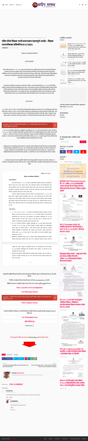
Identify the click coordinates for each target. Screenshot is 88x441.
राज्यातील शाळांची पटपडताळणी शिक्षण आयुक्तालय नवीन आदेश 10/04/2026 (72, 105)
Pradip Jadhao (13, 438)
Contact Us (19, 4)
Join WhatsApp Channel (29, 292)
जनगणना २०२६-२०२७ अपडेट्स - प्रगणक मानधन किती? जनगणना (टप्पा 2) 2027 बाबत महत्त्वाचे (77, 80)
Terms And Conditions (75, 438)
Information (9, 354)
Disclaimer (84, 438)
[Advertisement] (44, 22)
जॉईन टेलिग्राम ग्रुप (29, 321)
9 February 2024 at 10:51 (15, 402)
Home (6, 4)
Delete (11, 397)
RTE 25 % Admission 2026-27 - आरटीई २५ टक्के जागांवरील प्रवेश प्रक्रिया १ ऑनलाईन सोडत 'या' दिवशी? (77, 64)
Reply (7, 397)
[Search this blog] (70, 142)
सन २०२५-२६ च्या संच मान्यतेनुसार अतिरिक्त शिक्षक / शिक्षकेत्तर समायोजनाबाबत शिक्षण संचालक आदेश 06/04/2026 (77, 72)
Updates (7, 37)
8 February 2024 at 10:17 (11, 392)
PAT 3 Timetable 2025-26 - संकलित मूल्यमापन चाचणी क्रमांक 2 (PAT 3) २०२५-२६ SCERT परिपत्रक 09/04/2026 (72, 227)
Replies (9, 399)
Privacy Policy (65, 438)
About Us (11, 4)
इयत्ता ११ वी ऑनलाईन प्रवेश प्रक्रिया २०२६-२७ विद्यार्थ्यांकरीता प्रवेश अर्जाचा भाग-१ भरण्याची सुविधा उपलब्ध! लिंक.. (72, 382)
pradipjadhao (5, 47)
